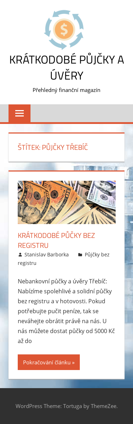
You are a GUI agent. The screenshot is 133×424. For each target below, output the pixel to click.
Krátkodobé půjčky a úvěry (66, 67)
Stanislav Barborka (46, 254)
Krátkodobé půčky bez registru (56, 240)
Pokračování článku (47, 362)
